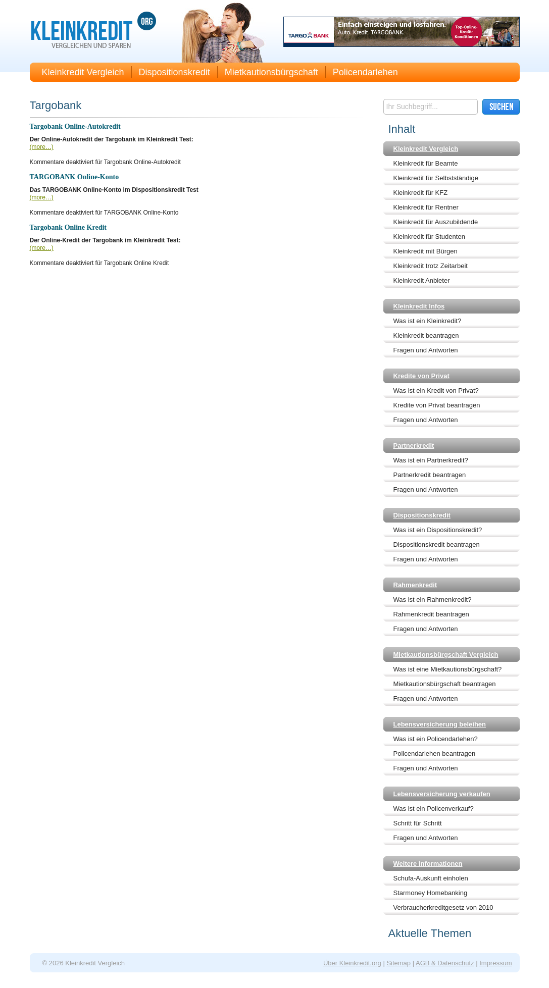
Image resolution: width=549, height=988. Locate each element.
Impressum (495, 963)
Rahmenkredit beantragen (431, 614)
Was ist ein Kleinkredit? (427, 321)
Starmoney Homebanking (430, 893)
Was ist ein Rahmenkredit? (432, 599)
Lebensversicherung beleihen (439, 724)
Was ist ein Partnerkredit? (430, 460)
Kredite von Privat (421, 376)
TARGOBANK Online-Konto (74, 177)
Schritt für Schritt (417, 823)
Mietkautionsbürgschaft (271, 72)
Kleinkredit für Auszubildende (435, 222)
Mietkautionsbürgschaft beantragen (444, 684)
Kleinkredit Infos (419, 306)
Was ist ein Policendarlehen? (435, 739)
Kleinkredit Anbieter (421, 280)
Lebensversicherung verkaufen (441, 794)
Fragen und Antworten (425, 350)
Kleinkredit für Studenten (429, 236)
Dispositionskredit (174, 72)
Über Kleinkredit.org (352, 963)
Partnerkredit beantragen (429, 475)
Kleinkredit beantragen (426, 335)
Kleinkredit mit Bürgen (425, 251)
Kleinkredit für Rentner (426, 207)
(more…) (42, 146)
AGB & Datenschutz (445, 963)
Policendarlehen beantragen (434, 753)
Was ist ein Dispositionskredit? (437, 530)
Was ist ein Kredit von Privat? (436, 390)
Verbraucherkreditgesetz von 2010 (443, 907)
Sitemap (398, 963)
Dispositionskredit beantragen (436, 544)
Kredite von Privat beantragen (436, 405)
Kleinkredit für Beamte (425, 163)
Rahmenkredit (415, 585)
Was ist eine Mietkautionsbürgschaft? (447, 669)
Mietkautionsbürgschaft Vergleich (445, 654)
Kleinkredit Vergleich (83, 72)
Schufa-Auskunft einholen (430, 878)
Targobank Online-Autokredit (75, 126)
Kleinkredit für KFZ (420, 192)
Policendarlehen (365, 72)
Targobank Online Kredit (68, 227)
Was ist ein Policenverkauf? (433, 808)
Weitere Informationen (428, 863)
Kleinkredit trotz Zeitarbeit (430, 266)
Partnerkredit (413, 445)
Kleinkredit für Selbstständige (435, 178)
